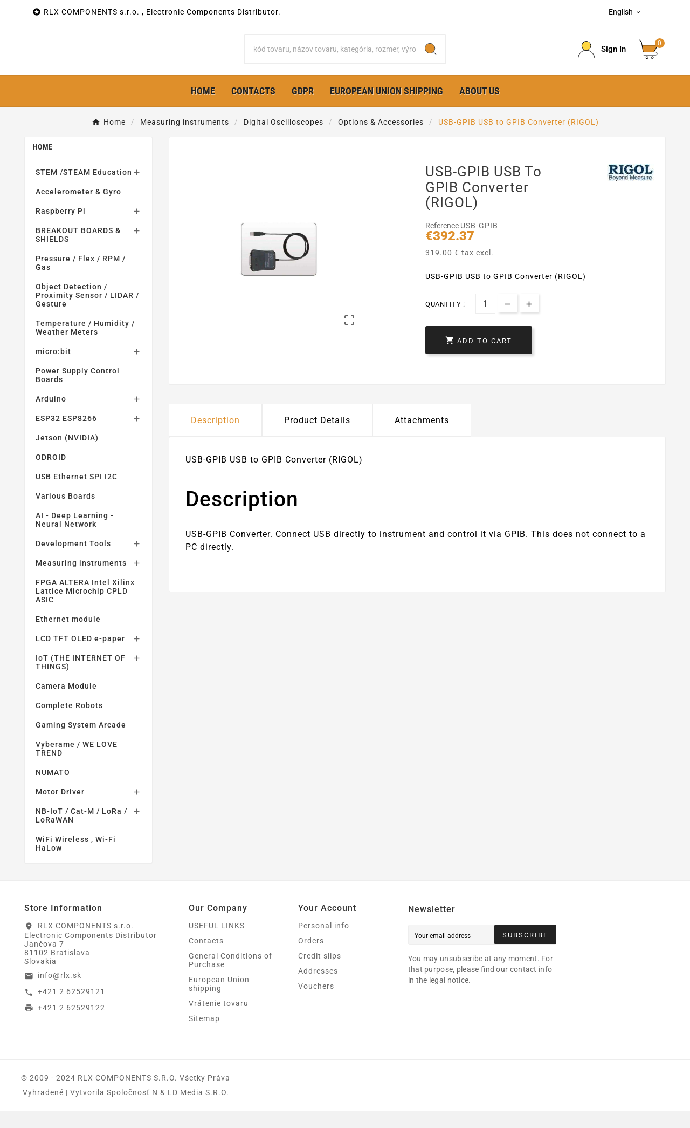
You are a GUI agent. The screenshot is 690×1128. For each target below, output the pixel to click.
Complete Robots (69, 722)
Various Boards (65, 513)
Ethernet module (68, 636)
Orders (311, 958)
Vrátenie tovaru (219, 1020)
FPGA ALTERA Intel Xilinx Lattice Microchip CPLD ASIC (85, 608)
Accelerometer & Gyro (78, 209)
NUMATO (53, 789)
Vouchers (316, 1003)
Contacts (206, 958)
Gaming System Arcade (81, 742)
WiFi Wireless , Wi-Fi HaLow (76, 860)
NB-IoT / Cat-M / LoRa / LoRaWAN (81, 832)
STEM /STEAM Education (84, 189)
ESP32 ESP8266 (66, 435)
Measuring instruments (81, 580)
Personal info (323, 943)
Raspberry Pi (61, 228)
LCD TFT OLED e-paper (80, 655)
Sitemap (204, 1035)
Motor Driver (60, 809)
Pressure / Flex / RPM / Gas (81, 280)
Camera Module (66, 703)
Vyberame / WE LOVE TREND (77, 765)
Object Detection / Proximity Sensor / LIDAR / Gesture (87, 312)
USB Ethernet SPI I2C (77, 494)
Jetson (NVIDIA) (67, 455)
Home (42, 164)
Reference (442, 243)
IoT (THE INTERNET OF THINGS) (81, 679)
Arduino (51, 416)
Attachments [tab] (422, 437)
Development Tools (73, 560)
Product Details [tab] (317, 437)
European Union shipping (219, 1001)
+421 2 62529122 (71, 1024)
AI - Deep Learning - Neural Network (75, 537)
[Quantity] (485, 321)
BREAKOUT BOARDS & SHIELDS (78, 252)
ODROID (51, 474)
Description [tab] (215, 437)
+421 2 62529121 (71, 1008)
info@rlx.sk (59, 992)
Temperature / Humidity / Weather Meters (85, 345)
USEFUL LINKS (217, 943)
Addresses (318, 988)
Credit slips (319, 973)
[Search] (331, 58)
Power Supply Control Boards (78, 392)
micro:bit (53, 368)
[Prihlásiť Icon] (602, 58)
